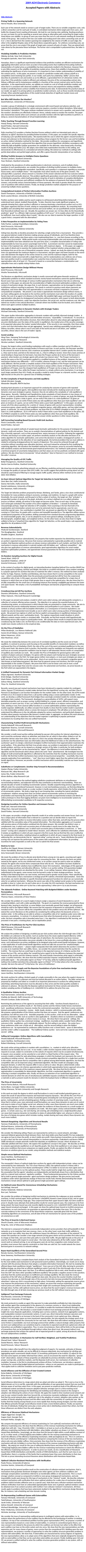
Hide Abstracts (6, 17)
